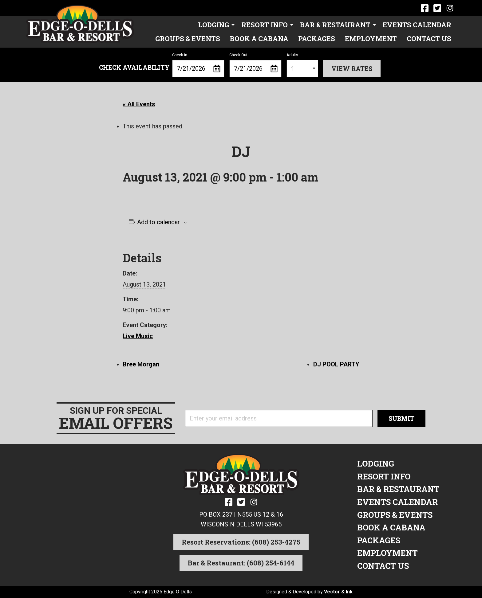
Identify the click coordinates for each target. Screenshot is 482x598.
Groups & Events (187, 38)
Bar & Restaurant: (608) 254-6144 (241, 562)
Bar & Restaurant (335, 24)
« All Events (139, 104)
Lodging (213, 24)
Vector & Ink (338, 592)
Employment (371, 38)
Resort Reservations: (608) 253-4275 (241, 541)
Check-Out (255, 65)
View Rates (351, 68)
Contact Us (429, 38)
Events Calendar (417, 24)
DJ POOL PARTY (336, 364)
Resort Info (264, 24)
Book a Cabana (259, 38)
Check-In (198, 65)
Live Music (138, 336)
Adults (302, 65)
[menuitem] (214, 25)
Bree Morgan (141, 364)
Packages (316, 38)
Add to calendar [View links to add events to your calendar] (158, 222)
